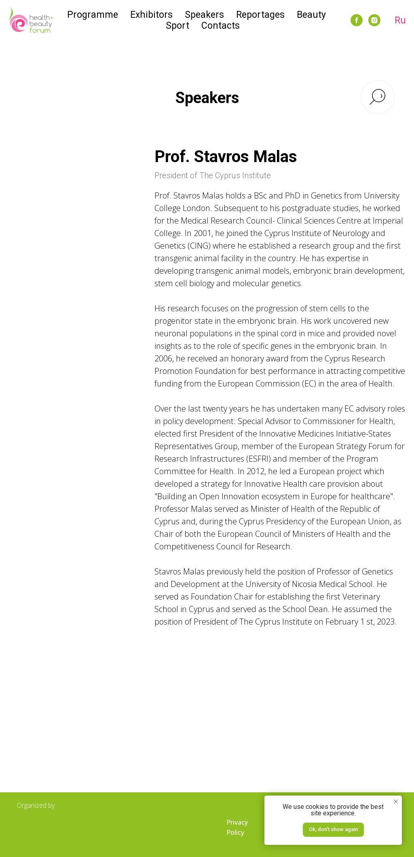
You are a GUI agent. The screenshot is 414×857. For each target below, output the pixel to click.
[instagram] (374, 20)
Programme (92, 14)
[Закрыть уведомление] (396, 802)
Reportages (260, 14)
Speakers (204, 14)
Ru (400, 20)
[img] (57, 828)
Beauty (311, 14)
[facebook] (357, 20)
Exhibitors (151, 14)
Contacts (220, 25)
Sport (177, 25)
